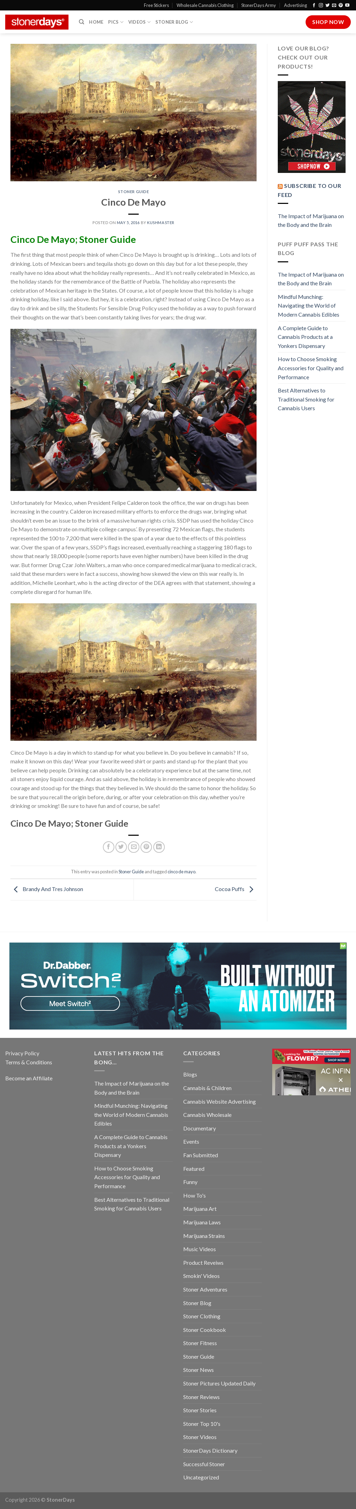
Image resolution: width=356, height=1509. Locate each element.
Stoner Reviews (201, 1396)
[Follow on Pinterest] (341, 5)
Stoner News (198, 1369)
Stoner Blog (174, 22)
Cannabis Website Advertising (219, 1101)
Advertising (295, 5)
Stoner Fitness (200, 1343)
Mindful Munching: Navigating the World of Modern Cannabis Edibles (308, 305)
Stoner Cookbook (204, 1329)
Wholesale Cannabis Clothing (205, 5)
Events (191, 1141)
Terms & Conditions (28, 1062)
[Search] (81, 22)
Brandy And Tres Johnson (46, 888)
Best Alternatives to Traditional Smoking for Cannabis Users (306, 399)
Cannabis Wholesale (207, 1114)
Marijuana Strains (204, 1235)
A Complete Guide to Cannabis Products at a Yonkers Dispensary (305, 337)
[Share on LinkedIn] (159, 847)
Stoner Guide (133, 191)
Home (96, 22)
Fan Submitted (200, 1155)
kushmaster (161, 222)
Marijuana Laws (202, 1222)
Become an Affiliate (28, 1078)
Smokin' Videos (201, 1275)
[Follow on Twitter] (327, 5)
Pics (115, 22)
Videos (139, 22)
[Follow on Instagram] (321, 5)
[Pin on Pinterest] (146, 847)
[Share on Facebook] (108, 847)
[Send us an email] (334, 5)
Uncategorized (201, 1477)
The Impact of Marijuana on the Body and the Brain (311, 220)
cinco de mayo (181, 871)
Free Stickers (156, 5)
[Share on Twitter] (121, 847)
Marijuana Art (200, 1208)
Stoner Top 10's (201, 1423)
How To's (194, 1195)
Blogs (190, 1074)
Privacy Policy (22, 1053)
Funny (190, 1181)
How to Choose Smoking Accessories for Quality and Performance (310, 368)
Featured (193, 1168)
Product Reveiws (203, 1262)
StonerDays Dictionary (210, 1450)
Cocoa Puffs (236, 888)
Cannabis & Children (207, 1088)
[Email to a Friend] (133, 847)
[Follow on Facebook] (314, 5)
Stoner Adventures (205, 1289)
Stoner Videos (200, 1436)
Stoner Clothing (201, 1316)
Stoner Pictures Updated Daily (219, 1383)
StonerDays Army (258, 5)
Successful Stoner (204, 1464)
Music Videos (199, 1249)
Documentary (199, 1128)
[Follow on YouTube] (347, 5)
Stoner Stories (200, 1410)
